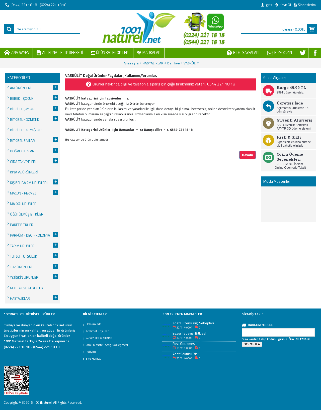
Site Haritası (92, 359)
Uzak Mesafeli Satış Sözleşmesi (105, 345)
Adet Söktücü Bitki (186, 354)
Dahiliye (173, 63)
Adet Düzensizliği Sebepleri (193, 323)
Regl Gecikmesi (184, 343)
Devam (247, 154)
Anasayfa (131, 63)
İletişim (89, 352)
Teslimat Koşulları (96, 331)
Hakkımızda (92, 324)
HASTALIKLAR (153, 63)
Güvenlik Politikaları (97, 338)
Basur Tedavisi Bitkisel (189, 333)
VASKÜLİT (191, 63)
